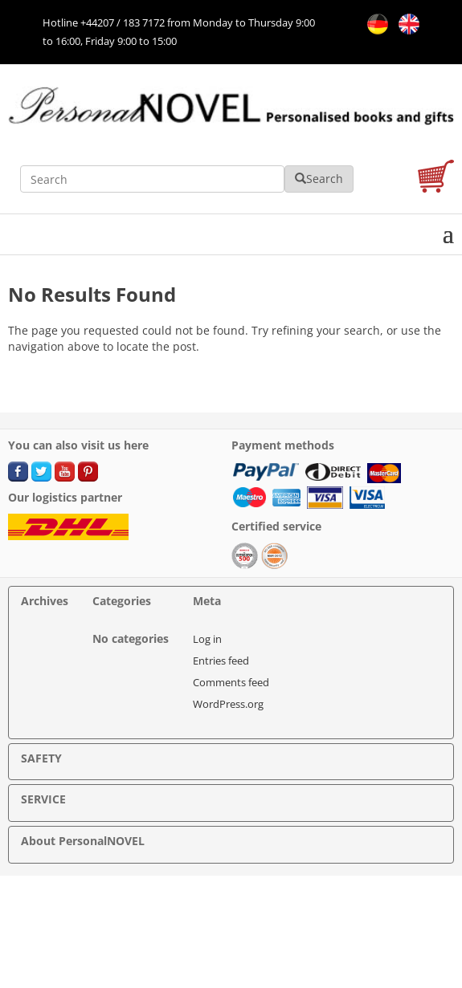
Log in (207, 639)
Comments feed (231, 682)
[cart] (436, 178)
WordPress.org (228, 704)
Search (319, 178)
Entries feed (221, 660)
